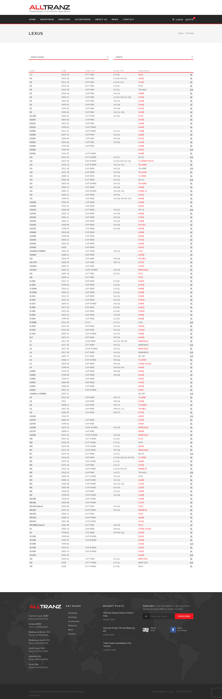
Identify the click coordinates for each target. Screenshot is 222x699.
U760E (155, 131)
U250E (155, 97)
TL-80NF (156, 397)
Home (180, 33)
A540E (155, 112)
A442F (155, 423)
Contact (72, 634)
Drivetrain (72, 613)
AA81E (155, 281)
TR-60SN (156, 405)
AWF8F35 (156, 468)
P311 (154, 273)
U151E (155, 138)
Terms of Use (35, 695)
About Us (72, 625)
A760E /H (156, 191)
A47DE (155, 285)
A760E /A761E (158, 363)
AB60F (155, 431)
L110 (154, 251)
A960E (155, 187)
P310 (154, 277)
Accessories (73, 621)
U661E (155, 78)
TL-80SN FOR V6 (160, 161)
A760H (155, 300)
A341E (155, 206)
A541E (155, 108)
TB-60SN (156, 164)
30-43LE (156, 224)
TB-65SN (156, 172)
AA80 (155, 390)
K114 (154, 438)
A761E (155, 194)
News (70, 629)
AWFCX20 (157, 559)
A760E (155, 221)
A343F (155, 416)
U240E (155, 101)
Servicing (189, 33)
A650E (155, 198)
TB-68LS (156, 258)
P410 (154, 74)
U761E (155, 82)
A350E (155, 202)
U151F (155, 502)
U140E (155, 104)
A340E (155, 232)
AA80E (155, 254)
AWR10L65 (157, 270)
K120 (154, 116)
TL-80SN (156, 176)
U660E (155, 93)
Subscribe (184, 616)
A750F (155, 262)
